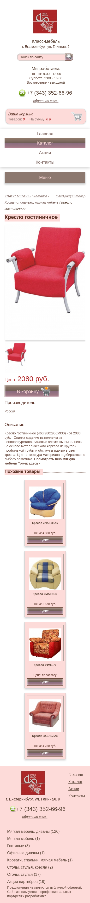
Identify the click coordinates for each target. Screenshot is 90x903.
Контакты (45, 162)
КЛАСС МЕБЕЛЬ (18, 196)
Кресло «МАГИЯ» (45, 594)
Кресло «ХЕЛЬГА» (45, 736)
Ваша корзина (20, 114)
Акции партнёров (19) (26, 882)
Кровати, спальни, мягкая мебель (31, 202)
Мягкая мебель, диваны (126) (33, 831)
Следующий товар (70, 196)
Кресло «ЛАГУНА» (45, 523)
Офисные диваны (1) (26, 853)
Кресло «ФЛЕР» (45, 665)
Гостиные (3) (18, 846)
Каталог (45, 143)
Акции (45, 152)
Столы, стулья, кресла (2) (30, 867)
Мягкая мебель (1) (23, 839)
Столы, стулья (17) (24, 874)
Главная (45, 133)
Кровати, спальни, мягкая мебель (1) (40, 860)
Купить (45, 540)
